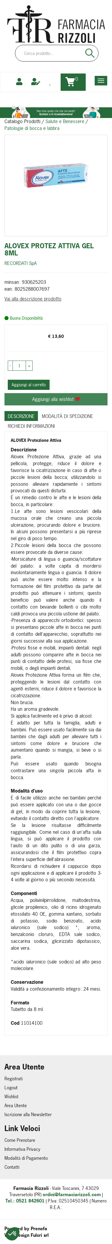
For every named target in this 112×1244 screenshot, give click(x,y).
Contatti (11, 1167)
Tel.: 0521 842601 (25, 1201)
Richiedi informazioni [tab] (31, 426)
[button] (12, 1234)
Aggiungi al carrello (29, 384)
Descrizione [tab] (21, 416)
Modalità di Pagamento (26, 1158)
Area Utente (15, 1105)
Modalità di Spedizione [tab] (67, 416)
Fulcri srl (40, 1235)
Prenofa (39, 1228)
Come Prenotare (19, 1140)
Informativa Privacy (22, 1149)
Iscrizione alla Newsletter (28, 1114)
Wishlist (11, 1096)
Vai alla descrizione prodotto (33, 298)
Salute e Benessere (64, 121)
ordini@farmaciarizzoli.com (72, 1194)
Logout (11, 1087)
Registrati (13, 1079)
